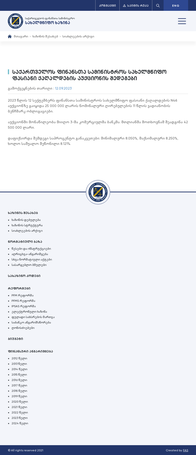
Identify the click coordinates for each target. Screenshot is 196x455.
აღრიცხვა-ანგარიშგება (30, 254)
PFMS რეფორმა (23, 301)
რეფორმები (19, 288)
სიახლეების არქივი (78, 36)
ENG (176, 5)
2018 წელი (19, 391)
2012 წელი (19, 358)
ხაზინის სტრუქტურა (27, 225)
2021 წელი (19, 407)
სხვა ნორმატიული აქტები (32, 259)
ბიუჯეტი (15, 339)
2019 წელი (19, 396)
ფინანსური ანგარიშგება (30, 351)
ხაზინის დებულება (26, 220)
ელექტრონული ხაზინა (29, 311)
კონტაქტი (107, 5)
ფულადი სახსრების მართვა (33, 317)
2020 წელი (20, 401)
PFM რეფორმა (22, 295)
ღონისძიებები (23, 328)
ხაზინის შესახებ (45, 36)
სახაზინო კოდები (24, 276)
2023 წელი (20, 418)
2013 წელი (19, 363)
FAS (185, 450)
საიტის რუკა (136, 5)
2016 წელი (19, 380)
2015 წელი (19, 374)
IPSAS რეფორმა (24, 306)
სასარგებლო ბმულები (29, 265)
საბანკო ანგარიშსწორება (31, 322)
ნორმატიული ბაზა (25, 241)
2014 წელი (19, 369)
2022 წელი (20, 412)
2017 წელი (19, 385)
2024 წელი (20, 423)
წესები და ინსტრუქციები (31, 248)
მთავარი (21, 36)
